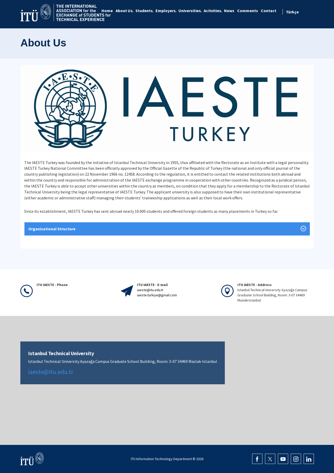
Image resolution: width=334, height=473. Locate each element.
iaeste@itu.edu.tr (150, 290)
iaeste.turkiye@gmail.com (157, 295)
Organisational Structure (51, 228)
